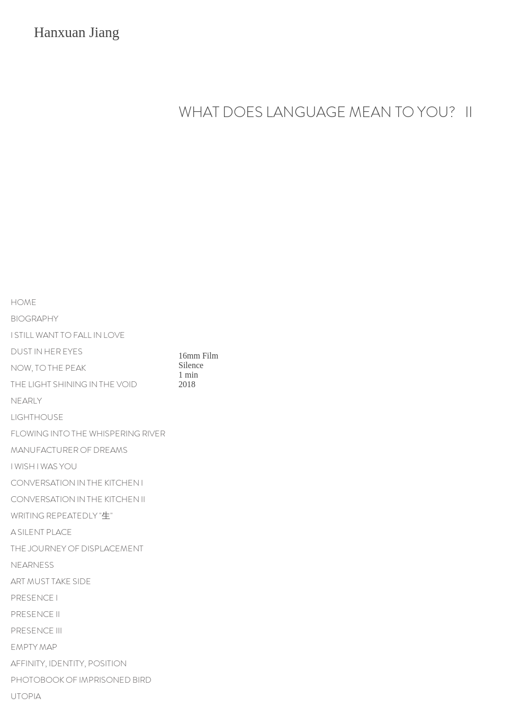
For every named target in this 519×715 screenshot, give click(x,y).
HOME (24, 302)
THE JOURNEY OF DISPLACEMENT (77, 548)
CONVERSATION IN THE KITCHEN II (78, 499)
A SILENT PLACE (41, 532)
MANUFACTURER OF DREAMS (69, 450)
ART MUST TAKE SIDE (51, 581)
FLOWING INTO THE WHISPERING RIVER (88, 433)
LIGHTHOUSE (37, 417)
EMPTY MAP (34, 647)
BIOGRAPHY (34, 318)
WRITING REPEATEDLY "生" (62, 516)
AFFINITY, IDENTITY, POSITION (69, 663)
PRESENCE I (34, 598)
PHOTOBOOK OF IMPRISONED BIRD (81, 680)
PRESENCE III (36, 630)
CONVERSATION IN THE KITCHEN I (77, 483)
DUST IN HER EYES (47, 351)
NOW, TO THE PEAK (48, 368)
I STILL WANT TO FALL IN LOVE (68, 335)
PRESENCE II (35, 614)
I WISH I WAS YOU (44, 466)
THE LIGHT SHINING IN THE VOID (74, 384)
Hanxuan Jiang (78, 32)
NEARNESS (32, 565)
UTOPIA (26, 696)
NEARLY (26, 401)
